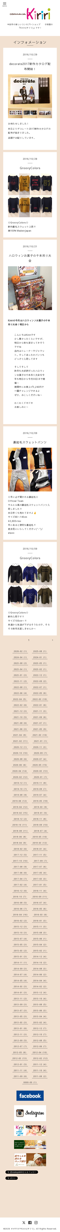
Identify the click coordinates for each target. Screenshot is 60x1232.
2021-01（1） (41, 741)
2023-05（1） (40, 663)
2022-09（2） (40, 681)
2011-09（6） (21, 1076)
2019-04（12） (21, 807)
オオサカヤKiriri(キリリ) (22, 1228)
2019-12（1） (21, 783)
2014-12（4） (40, 956)
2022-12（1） (40, 675)
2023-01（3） (21, 675)
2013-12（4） (40, 992)
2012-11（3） (21, 1034)
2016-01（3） (40, 920)
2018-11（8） (40, 819)
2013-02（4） (40, 1022)
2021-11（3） (40, 711)
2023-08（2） (21, 663)
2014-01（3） (21, 992)
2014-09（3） (21, 968)
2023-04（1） (21, 669)
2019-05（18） (41, 801)
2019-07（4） (40, 795)
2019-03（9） (41, 807)
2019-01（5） (41, 813)
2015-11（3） (40, 926)
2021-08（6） (21, 723)
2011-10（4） (40, 1070)
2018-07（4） (41, 831)
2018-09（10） (41, 825)
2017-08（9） (21, 866)
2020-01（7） (41, 777)
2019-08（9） (21, 795)
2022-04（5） (20, 699)
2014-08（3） (40, 968)
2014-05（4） (21, 980)
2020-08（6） (21, 759)
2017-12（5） (21, 854)
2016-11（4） (40, 890)
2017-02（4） (21, 884)
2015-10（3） (21, 932)
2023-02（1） (40, 669)
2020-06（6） (20, 765)
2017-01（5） (40, 884)
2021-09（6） (40, 717)
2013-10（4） (40, 998)
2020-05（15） (40, 765)
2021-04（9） (20, 735)
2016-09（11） (40, 896)
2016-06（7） (21, 908)
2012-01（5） (21, 1064)
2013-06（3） (40, 1010)
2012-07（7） (21, 1046)
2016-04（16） (21, 914)
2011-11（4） (21, 1070)
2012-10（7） (40, 1034)
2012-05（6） (20, 1052)
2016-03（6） (41, 914)
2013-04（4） (40, 1016)
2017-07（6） (40, 866)
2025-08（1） (40, 651)
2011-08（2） (40, 1076)
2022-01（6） (40, 705)
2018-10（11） (20, 825)
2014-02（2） (40, 986)
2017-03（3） (40, 878)
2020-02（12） (21, 777)
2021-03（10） (40, 735)
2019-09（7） (40, 789)
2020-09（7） (41, 753)
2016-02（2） (21, 920)
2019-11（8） (40, 783)
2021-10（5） (21, 717)
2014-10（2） (40, 962)
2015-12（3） (21, 926)
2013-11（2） (21, 998)
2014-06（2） (40, 974)
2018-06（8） (20, 836)
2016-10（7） (20, 896)
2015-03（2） (21, 950)
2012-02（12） (41, 1058)
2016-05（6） (40, 908)
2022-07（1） (40, 687)
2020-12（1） (21, 747)
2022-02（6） (21, 705)
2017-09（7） (41, 861)
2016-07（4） (40, 902)
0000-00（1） (31, 1082)
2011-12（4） (40, 1064)
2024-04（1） (21, 657)
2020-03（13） (41, 771)
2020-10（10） (21, 753)
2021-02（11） (21, 741)
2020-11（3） (40, 747)
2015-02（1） (40, 950)
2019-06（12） (20, 801)
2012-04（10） (40, 1052)
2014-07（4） (21, 974)
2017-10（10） (21, 861)
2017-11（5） (40, 854)
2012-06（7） (40, 1046)
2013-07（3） (21, 1010)
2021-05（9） (40, 729)
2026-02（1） (21, 651)
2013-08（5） (40, 1004)
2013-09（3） (21, 1004)
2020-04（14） (20, 771)
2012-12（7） (40, 1028)
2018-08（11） (21, 831)
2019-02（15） (21, 813)
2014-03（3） (21, 986)
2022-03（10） (40, 699)
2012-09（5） (21, 1040)
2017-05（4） (40, 872)
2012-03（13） (20, 1058)
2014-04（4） (40, 980)
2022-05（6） (40, 693)
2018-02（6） (21, 849)
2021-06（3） (21, 729)
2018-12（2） (21, 819)
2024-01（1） (40, 657)
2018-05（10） (40, 836)
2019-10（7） (21, 789)
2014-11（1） (21, 962)
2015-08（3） (40, 932)
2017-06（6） (21, 872)
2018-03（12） (40, 843)
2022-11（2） (21, 681)
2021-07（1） (40, 723)
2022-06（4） (21, 693)
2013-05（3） (21, 1016)
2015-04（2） (40, 944)
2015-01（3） (21, 956)
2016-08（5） (21, 902)
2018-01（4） (40, 849)
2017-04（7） (21, 878)
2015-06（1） (40, 938)
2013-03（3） (21, 1022)
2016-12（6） (21, 890)
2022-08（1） (21, 687)
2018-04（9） (20, 843)
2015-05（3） (21, 944)
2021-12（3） (21, 711)
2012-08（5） (40, 1040)
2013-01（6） (21, 1028)
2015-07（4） (21, 938)
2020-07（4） (40, 759)
